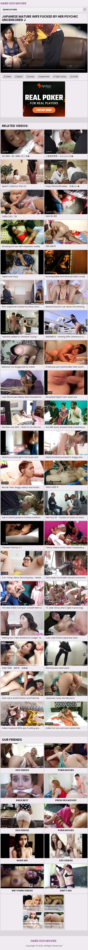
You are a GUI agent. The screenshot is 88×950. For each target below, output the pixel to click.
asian (8, 76)
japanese (44, 76)
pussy (31, 76)
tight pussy (61, 76)
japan (20, 76)
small (75, 76)
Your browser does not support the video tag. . (44, 48)
